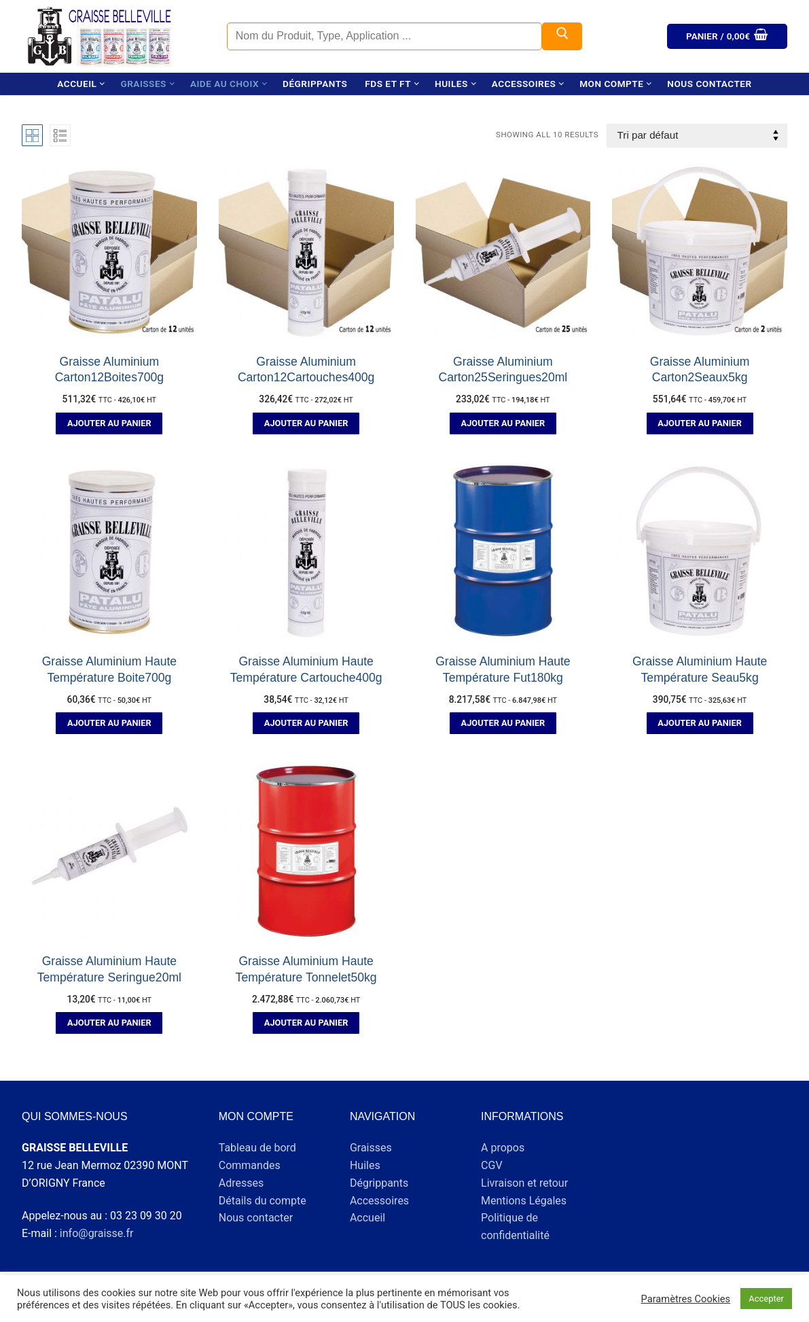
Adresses (241, 1183)
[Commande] (697, 135)
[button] (109, 423)
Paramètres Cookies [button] (686, 1299)
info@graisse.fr (97, 1233)
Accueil (367, 1217)
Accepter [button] (766, 1298)
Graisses (371, 1147)
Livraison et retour (524, 1183)
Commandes (250, 1165)
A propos (502, 1147)
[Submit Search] (562, 36)
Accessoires (379, 1200)
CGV (492, 1165)
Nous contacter (256, 1217)
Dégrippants (379, 1183)
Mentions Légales (524, 1200)
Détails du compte (262, 1200)
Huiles (365, 1165)
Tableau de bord (257, 1147)
